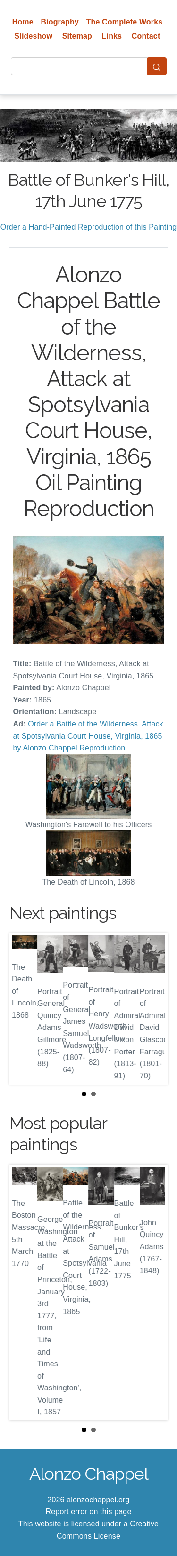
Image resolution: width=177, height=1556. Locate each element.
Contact (146, 36)
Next (152, 1008)
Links (112, 36)
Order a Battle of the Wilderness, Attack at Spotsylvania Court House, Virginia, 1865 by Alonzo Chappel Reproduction (88, 736)
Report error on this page (89, 1512)
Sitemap (77, 36)
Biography (60, 22)
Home (23, 22)
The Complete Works (124, 22)
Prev (24, 1008)
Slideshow (34, 36)
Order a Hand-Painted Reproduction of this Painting (88, 227)
